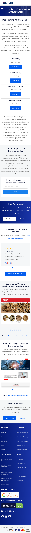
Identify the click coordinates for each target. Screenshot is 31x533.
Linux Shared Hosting (22, 437)
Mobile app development (12, 125)
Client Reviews (5, 437)
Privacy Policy (20, 480)
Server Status (20, 472)
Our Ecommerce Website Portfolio (17, 336)
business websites (21, 349)
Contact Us (20, 459)
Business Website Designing (6, 466)
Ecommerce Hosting (22, 441)
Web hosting (18, 117)
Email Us (22, 219)
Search (15, 191)
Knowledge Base (21, 468)
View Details (15, 67)
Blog (2, 445)
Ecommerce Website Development (6, 460)
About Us (3, 432)
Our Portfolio (4, 441)
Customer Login (21, 463)
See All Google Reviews (16, 274)
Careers (3, 450)
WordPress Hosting (22, 445)
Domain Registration (22, 432)
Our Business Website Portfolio (17, 395)
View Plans (15, 80)
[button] (10, 267)
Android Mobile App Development (6, 479)
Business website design (18, 122)
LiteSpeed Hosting (22, 450)
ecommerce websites (21, 289)
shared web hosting (10, 24)
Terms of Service (21, 476)
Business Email (5, 484)
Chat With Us (10, 219)
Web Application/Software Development (6, 472)
